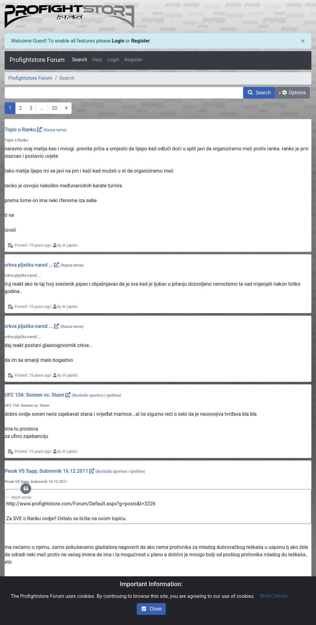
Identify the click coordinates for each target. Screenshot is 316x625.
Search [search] (259, 93)
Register (140, 41)
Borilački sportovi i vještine (96, 395)
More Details (274, 596)
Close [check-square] (151, 609)
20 (54, 108)
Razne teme (54, 130)
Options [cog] (293, 93)
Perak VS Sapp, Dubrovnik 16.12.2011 (46, 471)
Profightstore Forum (37, 59)
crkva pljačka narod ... (29, 265)
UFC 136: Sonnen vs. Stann (34, 395)
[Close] (303, 41)
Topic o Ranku (20, 130)
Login (118, 41)
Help (97, 60)
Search (79, 60)
